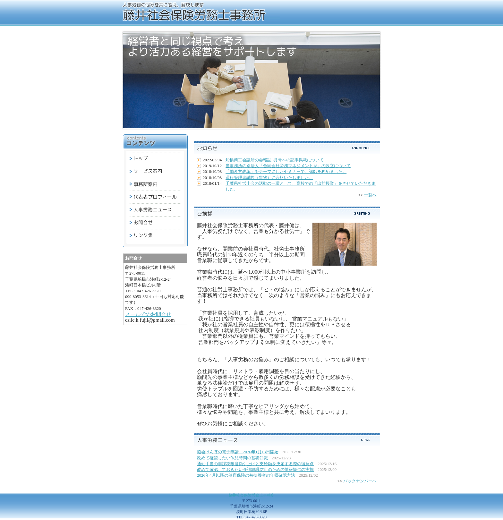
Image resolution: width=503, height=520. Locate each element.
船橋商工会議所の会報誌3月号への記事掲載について (275, 160)
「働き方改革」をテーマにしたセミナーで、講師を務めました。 (286, 171)
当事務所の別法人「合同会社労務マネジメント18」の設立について (288, 165)
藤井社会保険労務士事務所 (251, 495)
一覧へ (370, 194)
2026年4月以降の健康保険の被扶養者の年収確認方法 (246, 475)
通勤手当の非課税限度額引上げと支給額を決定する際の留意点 (255, 463)
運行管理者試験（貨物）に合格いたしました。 (269, 177)
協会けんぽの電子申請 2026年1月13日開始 (237, 451)
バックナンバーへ (360, 481)
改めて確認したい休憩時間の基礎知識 (232, 458)
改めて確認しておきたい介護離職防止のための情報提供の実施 (255, 469)
